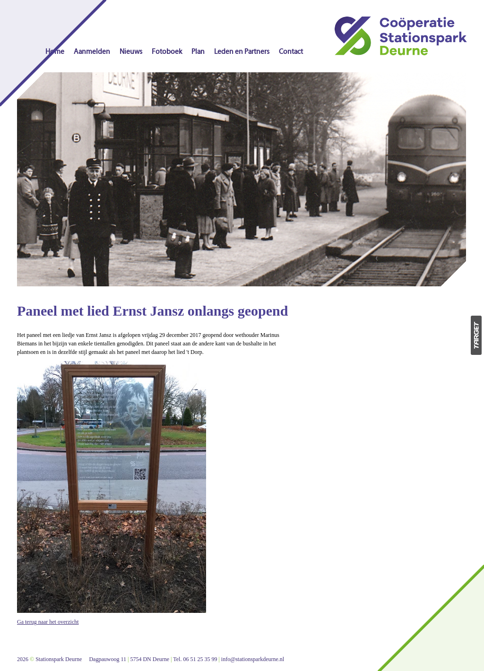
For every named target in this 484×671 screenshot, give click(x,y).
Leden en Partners (241, 52)
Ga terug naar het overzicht (48, 622)
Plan (198, 52)
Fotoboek (167, 52)
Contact (291, 52)
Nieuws (131, 52)
